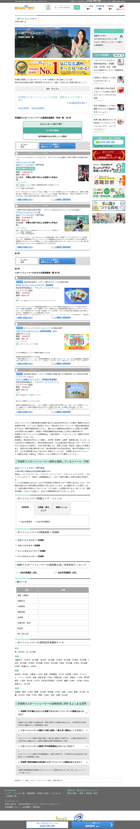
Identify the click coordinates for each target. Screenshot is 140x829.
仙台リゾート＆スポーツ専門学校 (29, 468)
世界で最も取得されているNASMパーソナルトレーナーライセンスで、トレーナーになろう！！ (109, 126)
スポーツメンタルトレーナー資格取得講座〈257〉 (37, 331)
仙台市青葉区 (23, 108)
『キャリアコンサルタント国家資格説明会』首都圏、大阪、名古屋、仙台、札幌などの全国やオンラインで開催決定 (109, 66)
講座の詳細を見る (25, 200)
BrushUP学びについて (28, 804)
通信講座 (31, 793)
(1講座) (52, 136)
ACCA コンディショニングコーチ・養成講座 (34, 285)
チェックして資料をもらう (27, 278)
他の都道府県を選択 (77, 103)
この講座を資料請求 (62, 200)
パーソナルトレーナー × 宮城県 (30, 556)
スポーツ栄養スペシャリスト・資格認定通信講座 (36, 379)
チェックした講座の (56, 145)
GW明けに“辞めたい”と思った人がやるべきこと (109, 81)
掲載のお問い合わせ (118, 1)
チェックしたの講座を (92, 825)
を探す (100, 7)
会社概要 (26, 807)
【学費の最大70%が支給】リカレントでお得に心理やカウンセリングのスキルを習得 (109, 94)
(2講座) (52, 130)
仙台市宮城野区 (38, 108)
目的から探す (43, 793)
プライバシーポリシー (49, 804)
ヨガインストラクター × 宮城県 (30, 540)
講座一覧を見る (52, 89)
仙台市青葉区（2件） (29, 573)
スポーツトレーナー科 (25, 162)
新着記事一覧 (118, 55)
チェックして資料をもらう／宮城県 (31, 153)
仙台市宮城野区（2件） (68, 573)
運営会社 (36, 807)
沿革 (81, 793)
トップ (7, 793)
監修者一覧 (12, 796)
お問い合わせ (10, 804)
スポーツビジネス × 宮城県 (28, 546)
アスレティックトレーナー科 (28, 212)
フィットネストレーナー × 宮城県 (31, 551)
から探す (88, 7)
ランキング (56, 793)
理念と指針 (72, 793)
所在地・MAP (91, 793)
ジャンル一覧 (18, 793)
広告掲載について (12, 807)
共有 (48, 7)
